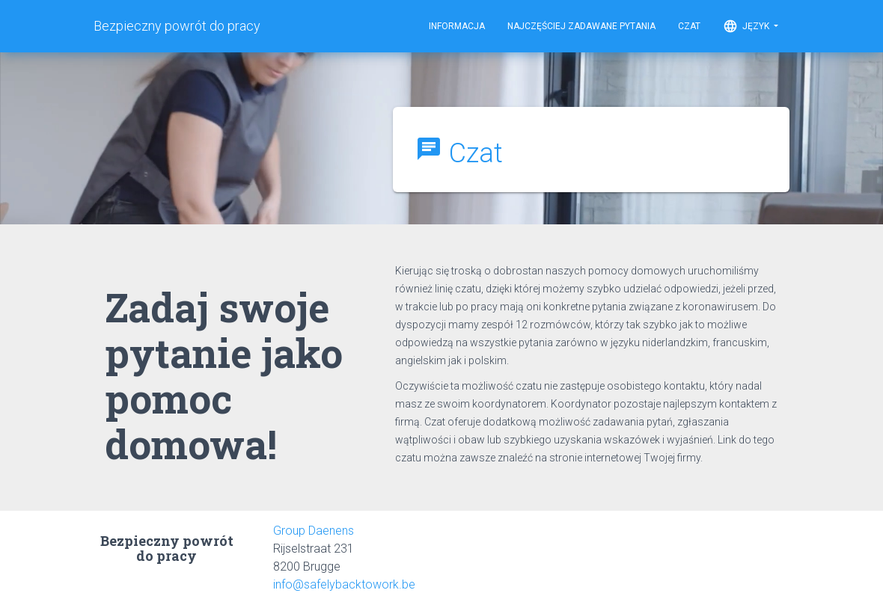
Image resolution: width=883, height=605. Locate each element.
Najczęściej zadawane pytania (581, 26)
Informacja (457, 26)
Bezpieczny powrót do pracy (177, 26)
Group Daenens (313, 530)
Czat (689, 26)
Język (750, 26)
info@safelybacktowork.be (344, 584)
